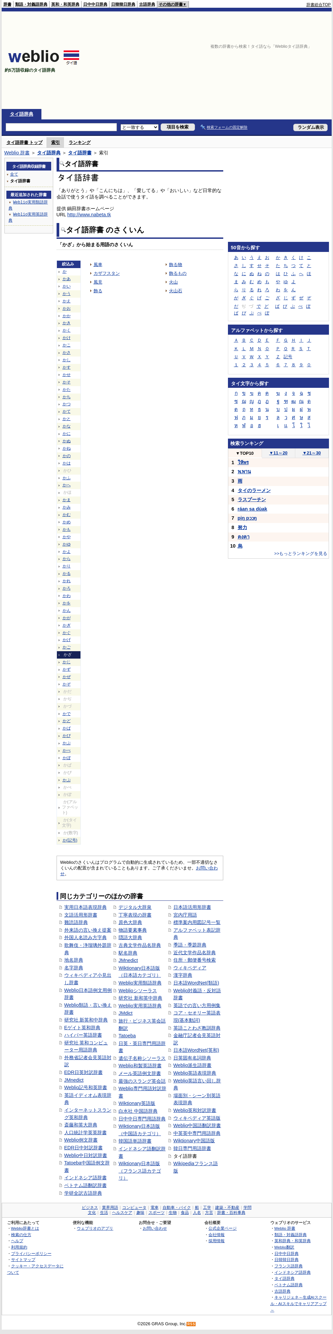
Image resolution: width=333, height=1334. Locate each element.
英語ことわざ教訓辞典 (197, 1028)
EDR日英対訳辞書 (83, 1072)
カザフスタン (107, 273)
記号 (288, 356)
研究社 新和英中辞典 (140, 998)
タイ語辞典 (21, 114)
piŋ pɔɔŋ (247, 518)
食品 (185, 1213)
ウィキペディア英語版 (197, 1118)
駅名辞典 (128, 953)
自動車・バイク (177, 1208)
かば (67, 728)
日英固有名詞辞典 (192, 1058)
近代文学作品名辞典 (194, 952)
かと (67, 418)
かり (67, 566)
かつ (67, 404)
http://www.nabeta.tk (89, 214)
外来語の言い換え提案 (87, 930)
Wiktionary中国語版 (194, 1140)
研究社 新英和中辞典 (86, 1020)
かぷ (67, 780)
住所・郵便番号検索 (194, 960)
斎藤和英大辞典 (80, 1124)
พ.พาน (244, 471)
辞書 (7, 4)
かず (67, 669)
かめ (67, 522)
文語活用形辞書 (80, 915)
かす (67, 367)
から (67, 558)
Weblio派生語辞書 (192, 1065)
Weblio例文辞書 (81, 1140)
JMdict (126, 1013)
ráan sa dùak (252, 509)
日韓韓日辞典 (123, 4)
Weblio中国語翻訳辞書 (197, 1125)
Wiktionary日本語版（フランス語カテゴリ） (140, 1171)
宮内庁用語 (185, 915)
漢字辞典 (182, 975)
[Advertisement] (244, 60)
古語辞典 (147, 4)
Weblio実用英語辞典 (140, 1005)
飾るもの (178, 273)
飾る (98, 290)
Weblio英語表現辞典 (195, 1073)
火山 (173, 282)
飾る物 (175, 264)
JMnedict (74, 1080)
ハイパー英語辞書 (83, 1035)
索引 (55, 142)
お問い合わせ (155, 1228)
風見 (98, 282)
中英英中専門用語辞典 (197, 1133)
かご (67, 647)
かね (67, 448)
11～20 (278, 452)
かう (67, 293)
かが (67, 618)
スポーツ (156, 1213)
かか (67, 315)
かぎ (67, 625)
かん (67, 610)
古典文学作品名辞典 (140, 945)
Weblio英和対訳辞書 (195, 1110)
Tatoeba (127, 1035)
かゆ (67, 544)
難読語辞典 (76, 922)
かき (67, 323)
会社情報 (216, 1234)
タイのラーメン (254, 490)
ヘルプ (17, 1240)
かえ (67, 301)
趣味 (140, 1213)
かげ (67, 639)
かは (67, 463)
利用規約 (19, 1247)
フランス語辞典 (288, 1266)
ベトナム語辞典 (288, 1285)
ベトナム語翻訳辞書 (85, 1185)
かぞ (67, 684)
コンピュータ (134, 1208)
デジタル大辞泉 (135, 907)
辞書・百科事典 (231, 1213)
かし (67, 360)
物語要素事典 (133, 930)
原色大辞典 (130, 922)
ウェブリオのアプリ (95, 1228)
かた (67, 389)
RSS (191, 1324)
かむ (67, 514)
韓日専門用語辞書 (192, 1148)
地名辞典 (73, 960)
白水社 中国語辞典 (138, 1111)
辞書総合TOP (318, 4)
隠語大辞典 (130, 937)
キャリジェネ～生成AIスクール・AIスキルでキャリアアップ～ (298, 1303)
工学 (207, 1208)
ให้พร (243, 462)
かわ (67, 595)
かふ (67, 478)
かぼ (67, 757)
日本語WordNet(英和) (196, 1050)
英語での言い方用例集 (197, 1005)
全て (14, 174)
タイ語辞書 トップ (24, 142)
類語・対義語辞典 (31, 4)
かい (67, 286)
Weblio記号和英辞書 (85, 1087)
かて (67, 411)
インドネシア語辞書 (85, 1177)
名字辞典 (73, 967)
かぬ (67, 441)
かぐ (67, 632)
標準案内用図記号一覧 (197, 922)
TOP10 (245, 453)
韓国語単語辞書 (135, 1141)
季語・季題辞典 (189, 945)
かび (67, 735)
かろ (67, 588)
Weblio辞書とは (25, 1228)
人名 (197, 1213)
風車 (98, 264)
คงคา (243, 537)
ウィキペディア (189, 967)
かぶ (67, 743)
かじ (67, 662)
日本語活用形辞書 (192, 907)
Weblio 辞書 (17, 152)
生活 (104, 1213)
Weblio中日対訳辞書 (85, 1155)
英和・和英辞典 (65, 4)
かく (67, 330)
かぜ (67, 676)
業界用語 (110, 1208)
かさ (67, 352)
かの (67, 455)
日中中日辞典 (95, 4)
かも (67, 529)
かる (67, 573)
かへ (67, 485)
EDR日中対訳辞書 (83, 1147)
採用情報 (216, 1240)
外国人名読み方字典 (85, 937)
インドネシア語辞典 (292, 1272)
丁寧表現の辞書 (135, 915)
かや (67, 536)
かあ (67, 278)
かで (67, 713)
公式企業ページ (222, 1228)
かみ (67, 507)
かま (67, 499)
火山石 (175, 290)
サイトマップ (23, 1259)
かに (67, 433)
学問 (247, 1208)
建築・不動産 (227, 1208)
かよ (67, 551)
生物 (173, 1213)
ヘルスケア (122, 1213)
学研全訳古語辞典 (83, 1193)
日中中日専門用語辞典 (142, 1118)
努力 (242, 527)
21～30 (311, 452)
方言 (209, 1213)
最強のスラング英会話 (142, 1081)
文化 (92, 1213)
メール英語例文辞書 (140, 1073)
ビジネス (90, 1208)
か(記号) (70, 840)
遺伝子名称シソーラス (142, 1058)
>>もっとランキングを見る (300, 553)
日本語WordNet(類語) (196, 983)
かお (67, 308)
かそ (67, 382)
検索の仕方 (21, 1234)
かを (67, 603)
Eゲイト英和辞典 (82, 1027)
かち (67, 397)
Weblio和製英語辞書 (140, 1065)
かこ (67, 345)
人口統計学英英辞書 (85, 1132)
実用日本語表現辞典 (85, 907)
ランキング (80, 142)
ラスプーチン (252, 499)
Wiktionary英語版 (137, 1103)
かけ (67, 337)
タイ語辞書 (80, 152)
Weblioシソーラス (138, 990)
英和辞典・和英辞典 (292, 1240)
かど (67, 720)
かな (67, 426)
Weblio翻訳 (284, 1247)
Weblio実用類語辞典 (140, 983)
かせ (67, 374)
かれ (67, 581)
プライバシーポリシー (31, 1253)
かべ (67, 750)
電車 (155, 1208)
